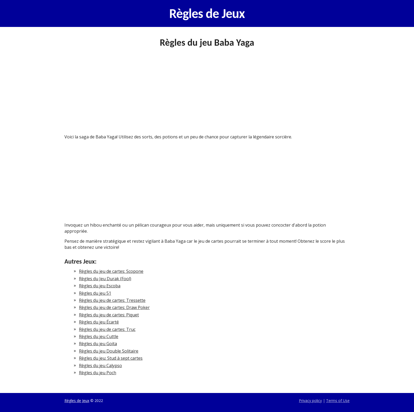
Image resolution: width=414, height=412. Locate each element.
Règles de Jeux (207, 13)
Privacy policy (310, 400)
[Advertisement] (207, 95)
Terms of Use (338, 400)
